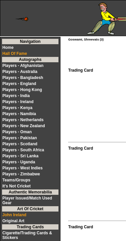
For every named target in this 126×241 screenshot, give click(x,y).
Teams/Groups (16, 180)
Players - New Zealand (23, 126)
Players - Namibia (19, 113)
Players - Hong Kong (22, 89)
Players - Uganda (18, 162)
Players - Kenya (17, 107)
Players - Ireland (18, 101)
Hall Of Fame (14, 53)
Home (7, 47)
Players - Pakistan (19, 138)
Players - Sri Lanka (20, 156)
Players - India (16, 95)
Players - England (19, 83)
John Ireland (14, 215)
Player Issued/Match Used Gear (27, 200)
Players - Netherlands (23, 119)
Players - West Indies (22, 168)
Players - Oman (17, 132)
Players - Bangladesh (22, 77)
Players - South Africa (23, 150)
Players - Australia (19, 71)
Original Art (13, 221)
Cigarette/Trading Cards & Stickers (27, 235)
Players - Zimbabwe (21, 174)
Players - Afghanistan (22, 65)
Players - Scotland (19, 144)
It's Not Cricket (16, 186)
